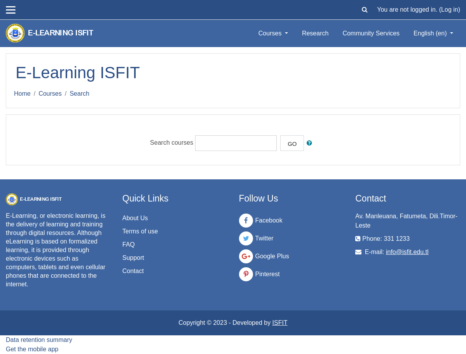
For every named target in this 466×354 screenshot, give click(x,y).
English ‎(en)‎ (431, 33)
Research (315, 33)
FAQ (128, 244)
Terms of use (140, 231)
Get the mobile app (32, 349)
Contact (133, 271)
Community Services (371, 33)
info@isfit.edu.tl (407, 252)
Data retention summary (39, 339)
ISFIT (280, 322)
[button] (364, 9)
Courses (270, 33)
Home (22, 93)
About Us (135, 218)
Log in (449, 9)
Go (292, 143)
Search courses (171, 143)
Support (133, 257)
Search (79, 93)
